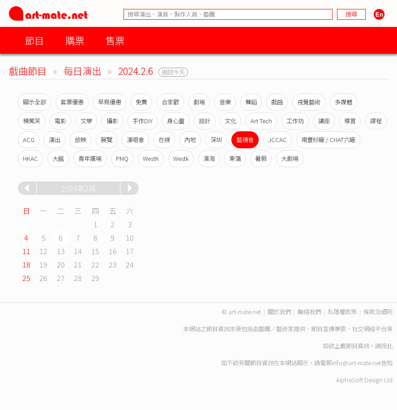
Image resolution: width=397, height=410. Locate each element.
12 (43, 251)
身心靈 (175, 121)
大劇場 (290, 158)
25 (26, 277)
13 (61, 251)
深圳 (216, 139)
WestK (151, 158)
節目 (34, 40)
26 (43, 277)
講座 (324, 121)
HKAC (30, 158)
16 (113, 251)
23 (113, 264)
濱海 (209, 158)
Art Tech (261, 121)
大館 (58, 158)
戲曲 (277, 102)
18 (26, 264)
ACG (28, 139)
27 (61, 277)
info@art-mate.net (356, 362)
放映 (80, 139)
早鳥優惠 (109, 102)
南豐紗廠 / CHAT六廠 (328, 139)
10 (130, 237)
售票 (115, 40)
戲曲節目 (28, 71)
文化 (230, 121)
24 (130, 264)
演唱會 (135, 139)
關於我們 (279, 311)
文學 (86, 121)
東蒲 (235, 158)
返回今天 (173, 72)
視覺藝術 (308, 102)
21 (78, 264)
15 (95, 251)
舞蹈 (251, 102)
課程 (376, 121)
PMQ (122, 158)
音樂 (225, 102)
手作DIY (142, 121)
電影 (60, 121)
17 (130, 251)
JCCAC (277, 139)
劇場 (199, 102)
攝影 (112, 121)
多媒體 (343, 102)
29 (95, 277)
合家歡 (170, 102)
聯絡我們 (309, 311)
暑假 (261, 158)
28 (78, 277)
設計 (204, 121)
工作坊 (295, 121)
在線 (164, 139)
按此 (387, 345)
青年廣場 (90, 158)
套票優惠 (72, 102)
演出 (54, 139)
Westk (181, 158)
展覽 (106, 139)
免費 (141, 102)
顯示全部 (34, 102)
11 (26, 251)
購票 (74, 40)
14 (78, 251)
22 (95, 264)
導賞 (350, 121)
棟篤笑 (31, 121)
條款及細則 (378, 311)
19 (43, 264)
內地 (190, 139)
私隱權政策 (342, 311)
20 (61, 264)
